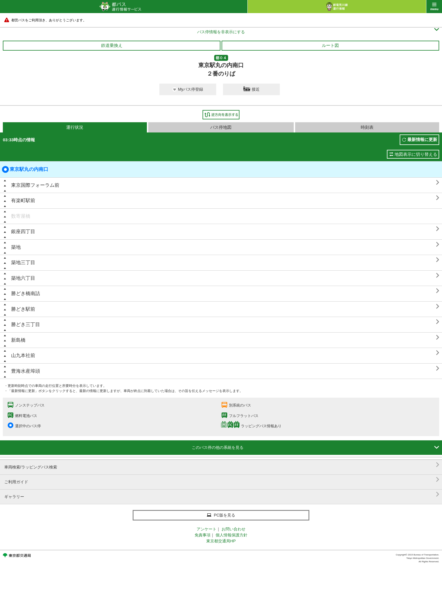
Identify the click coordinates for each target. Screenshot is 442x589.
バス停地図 (221, 127)
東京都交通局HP (220, 541)
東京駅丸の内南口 (25, 169)
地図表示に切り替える (416, 154)
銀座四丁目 (23, 231)
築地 (16, 247)
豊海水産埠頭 (25, 371)
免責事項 (202, 535)
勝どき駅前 (23, 309)
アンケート (206, 529)
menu (434, 6)
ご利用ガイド (221, 480)
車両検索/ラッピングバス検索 (221, 465)
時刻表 (367, 127)
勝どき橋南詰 (25, 293)
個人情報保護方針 (231, 535)
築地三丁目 (23, 262)
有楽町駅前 (23, 200)
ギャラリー (221, 494)
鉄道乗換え (111, 45)
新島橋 (18, 340)
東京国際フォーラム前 (35, 185)
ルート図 (330, 45)
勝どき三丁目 (25, 324)
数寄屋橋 (20, 216)
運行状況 (74, 127)
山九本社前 (23, 355)
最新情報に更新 (422, 139)
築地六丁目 (23, 278)
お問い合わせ (233, 529)
